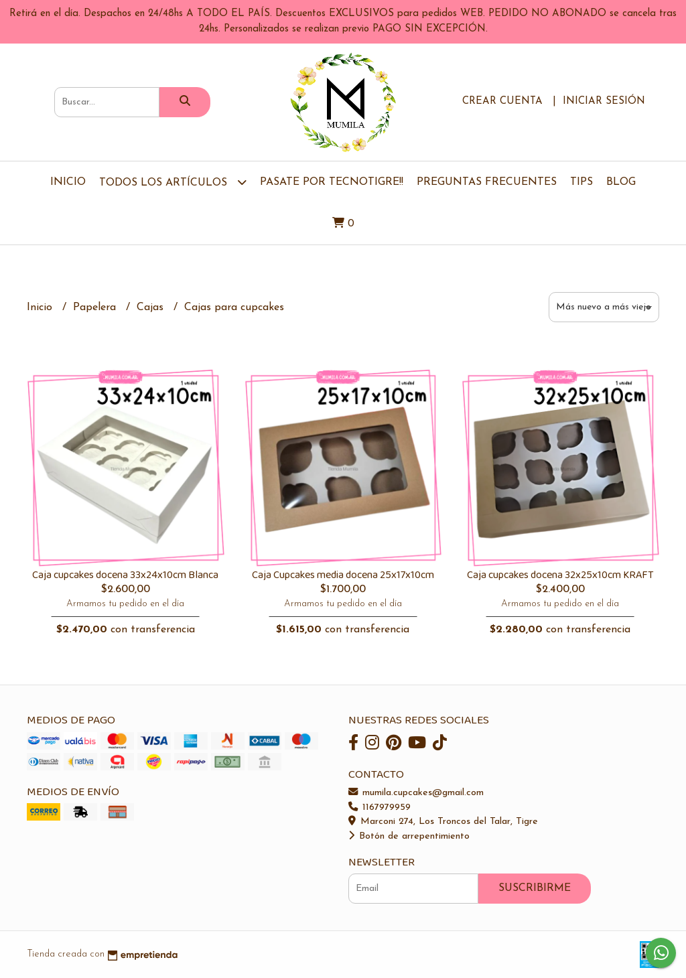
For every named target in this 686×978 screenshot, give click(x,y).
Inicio (68, 182)
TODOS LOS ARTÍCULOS (173, 181)
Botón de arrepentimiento (409, 836)
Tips (581, 182)
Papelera (96, 307)
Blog (621, 182)
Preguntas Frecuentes (487, 182)
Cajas (152, 307)
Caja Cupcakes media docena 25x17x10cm (343, 575)
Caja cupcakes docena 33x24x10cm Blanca (125, 575)
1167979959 (379, 807)
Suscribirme (534, 888)
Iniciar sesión (604, 101)
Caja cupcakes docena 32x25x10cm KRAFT (560, 575)
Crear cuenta (502, 101)
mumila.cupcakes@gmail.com (416, 793)
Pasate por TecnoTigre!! (331, 182)
